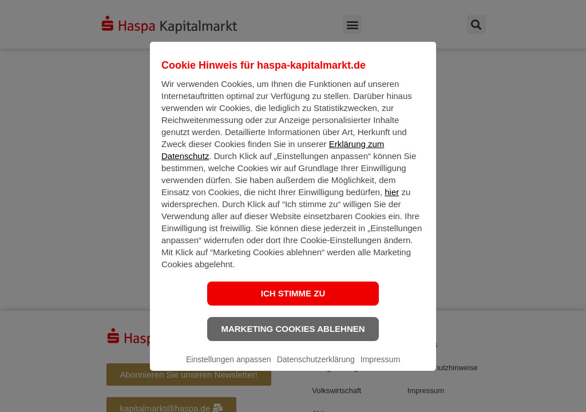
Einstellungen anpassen (228, 368)
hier (392, 201)
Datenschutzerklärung (316, 368)
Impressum (380, 368)
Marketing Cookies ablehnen (293, 338)
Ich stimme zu (293, 302)
